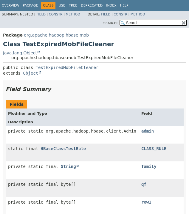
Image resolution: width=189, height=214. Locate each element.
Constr (56, 14)
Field (41, 14)
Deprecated (92, 5)
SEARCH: (110, 23)
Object (30, 73)
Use (62, 5)
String (68, 166)
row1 (146, 202)
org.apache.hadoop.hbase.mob (56, 35)
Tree (73, 5)
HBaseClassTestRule (63, 148)
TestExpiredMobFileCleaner (67, 67)
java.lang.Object (20, 53)
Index (111, 5)
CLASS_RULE (153, 148)
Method (73, 14)
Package (30, 5)
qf (143, 184)
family (149, 166)
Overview (10, 5)
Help (124, 5)
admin (147, 131)
